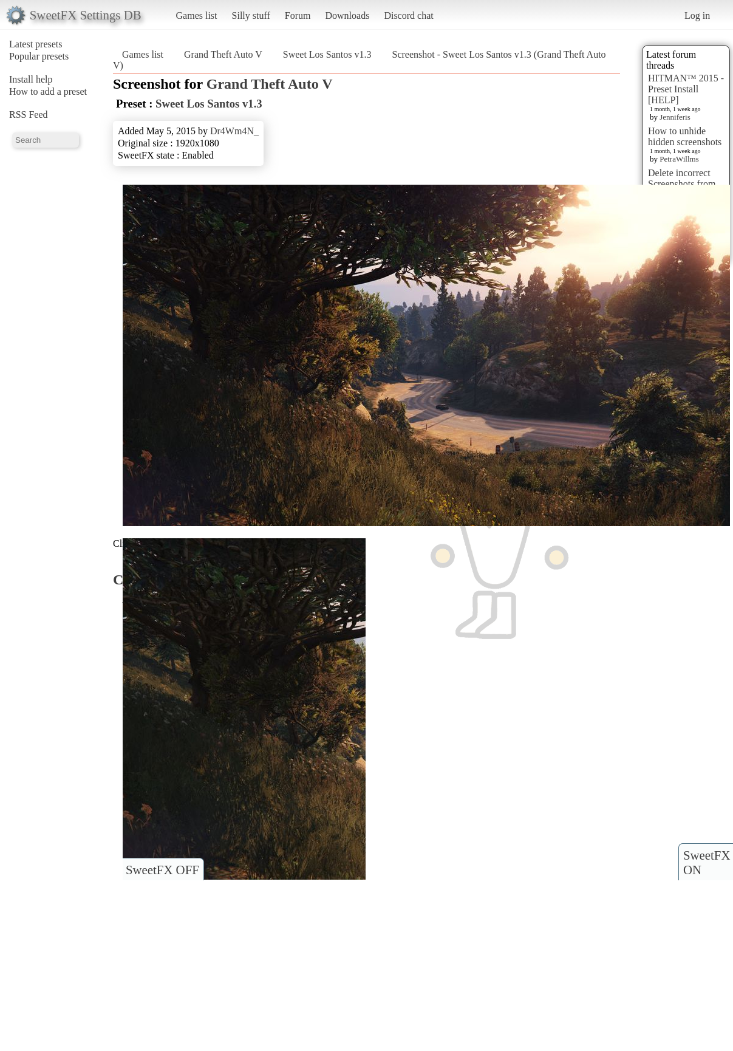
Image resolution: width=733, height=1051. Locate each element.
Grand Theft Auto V (223, 54)
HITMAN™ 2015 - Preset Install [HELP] (686, 89)
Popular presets (39, 56)
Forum (298, 15)
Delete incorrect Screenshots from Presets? (682, 184)
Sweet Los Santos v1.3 (327, 54)
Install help (31, 79)
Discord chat (408, 15)
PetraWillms (679, 158)
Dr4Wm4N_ (234, 131)
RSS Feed (28, 114)
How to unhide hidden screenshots (684, 136)
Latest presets (36, 44)
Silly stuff (251, 15)
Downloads (347, 15)
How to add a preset (48, 91)
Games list (196, 15)
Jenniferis (675, 117)
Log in (697, 15)
